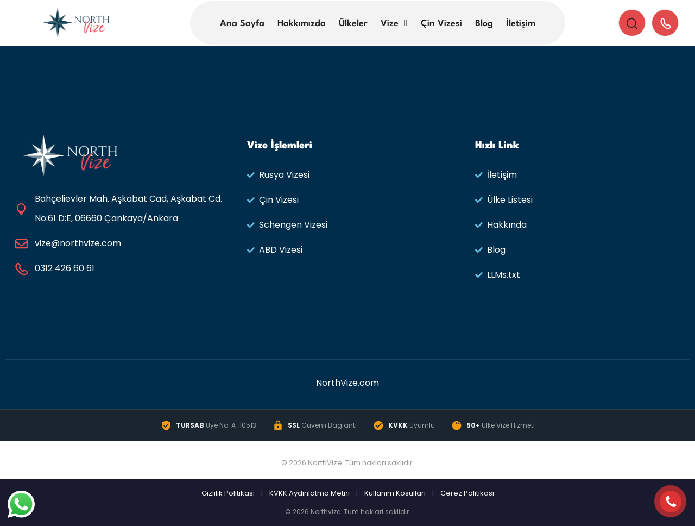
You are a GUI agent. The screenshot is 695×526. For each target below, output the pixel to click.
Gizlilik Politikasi (228, 493)
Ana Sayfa (242, 23)
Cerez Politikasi (467, 493)
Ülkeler (353, 23)
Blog (484, 23)
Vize (390, 23)
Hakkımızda (301, 23)
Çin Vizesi (441, 23)
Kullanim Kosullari (395, 493)
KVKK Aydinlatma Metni (309, 493)
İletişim (520, 23)
